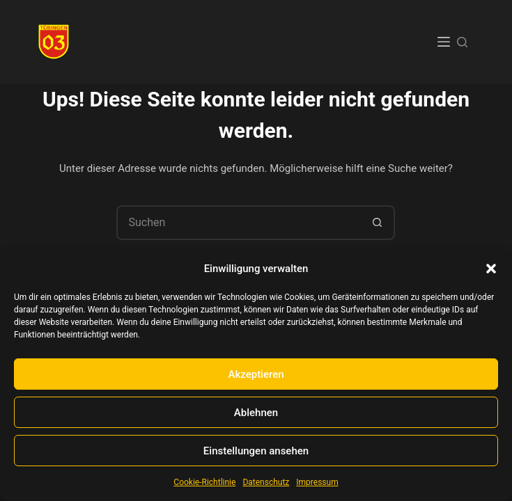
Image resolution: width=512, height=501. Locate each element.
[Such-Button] (377, 222)
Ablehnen (256, 412)
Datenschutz (265, 482)
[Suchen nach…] (238, 222)
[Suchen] (462, 42)
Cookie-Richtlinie (204, 482)
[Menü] (443, 41)
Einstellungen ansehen (256, 451)
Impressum (317, 482)
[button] (491, 269)
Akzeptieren (256, 374)
